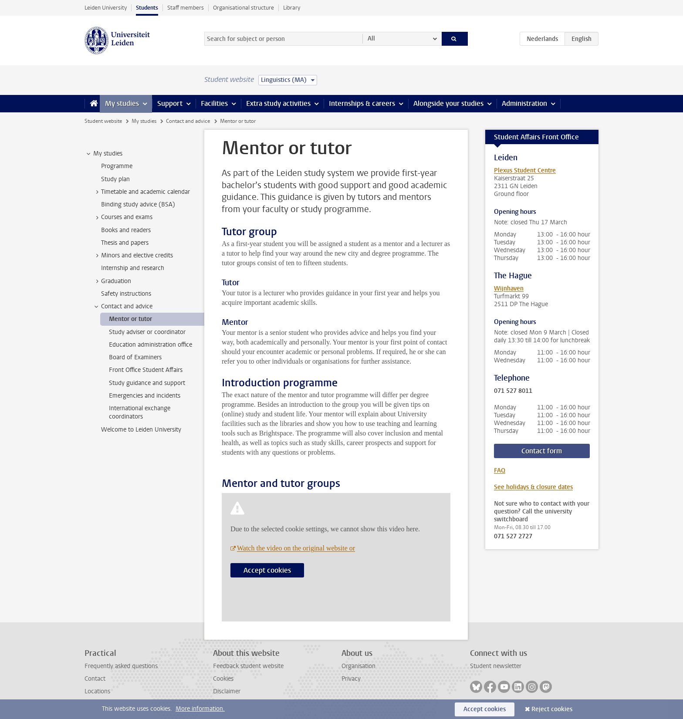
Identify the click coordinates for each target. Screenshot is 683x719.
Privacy (351, 679)
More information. (200, 709)
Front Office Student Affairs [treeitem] (146, 370)
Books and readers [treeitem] (126, 230)
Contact (95, 679)
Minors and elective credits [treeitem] (133, 255)
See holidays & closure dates (533, 487)
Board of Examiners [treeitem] (135, 357)
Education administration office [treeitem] (150, 345)
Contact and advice (188, 121)
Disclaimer (226, 691)
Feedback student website (248, 666)
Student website (103, 121)
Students (147, 7)
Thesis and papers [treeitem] (125, 243)
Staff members (185, 7)
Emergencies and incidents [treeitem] (144, 396)
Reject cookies (551, 709)
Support (170, 103)
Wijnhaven (509, 288)
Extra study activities (278, 103)
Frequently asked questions (121, 666)
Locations (97, 691)
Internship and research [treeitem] (132, 268)
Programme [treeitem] (116, 166)
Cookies (223, 679)
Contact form (541, 451)
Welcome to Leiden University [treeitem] (141, 429)
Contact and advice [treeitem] (122, 306)
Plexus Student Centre (525, 170)
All (371, 38)
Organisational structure (243, 7)
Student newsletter (495, 666)
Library (291, 7)
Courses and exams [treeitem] (122, 217)
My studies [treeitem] (103, 153)
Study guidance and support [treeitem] (147, 383)
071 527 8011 (513, 391)
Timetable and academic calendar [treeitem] (141, 192)
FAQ (499, 470)
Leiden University (106, 7)
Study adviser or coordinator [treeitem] (147, 332)
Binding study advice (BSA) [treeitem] (138, 204)
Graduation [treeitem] (112, 281)
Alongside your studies (448, 103)
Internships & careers (362, 103)
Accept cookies (267, 570)
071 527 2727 (513, 536)
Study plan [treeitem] (115, 179)
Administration (524, 103)
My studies (122, 103)
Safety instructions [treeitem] (126, 294)
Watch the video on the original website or (296, 548)
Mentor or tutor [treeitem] (130, 319)
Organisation (358, 666)
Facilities (214, 103)
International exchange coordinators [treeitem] (139, 412)
